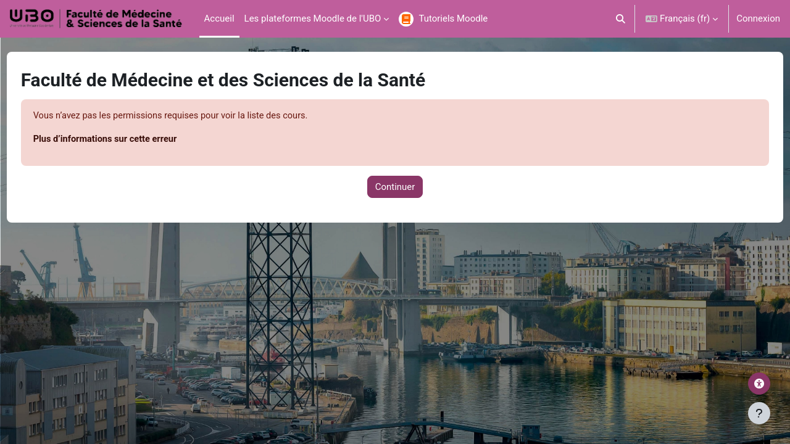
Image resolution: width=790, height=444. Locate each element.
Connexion (758, 18)
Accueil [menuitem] (219, 18)
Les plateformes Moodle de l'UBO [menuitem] (312, 18)
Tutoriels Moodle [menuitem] (453, 18)
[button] (621, 19)
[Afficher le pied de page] (759, 413)
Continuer (395, 187)
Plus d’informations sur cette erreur (130, 140)
